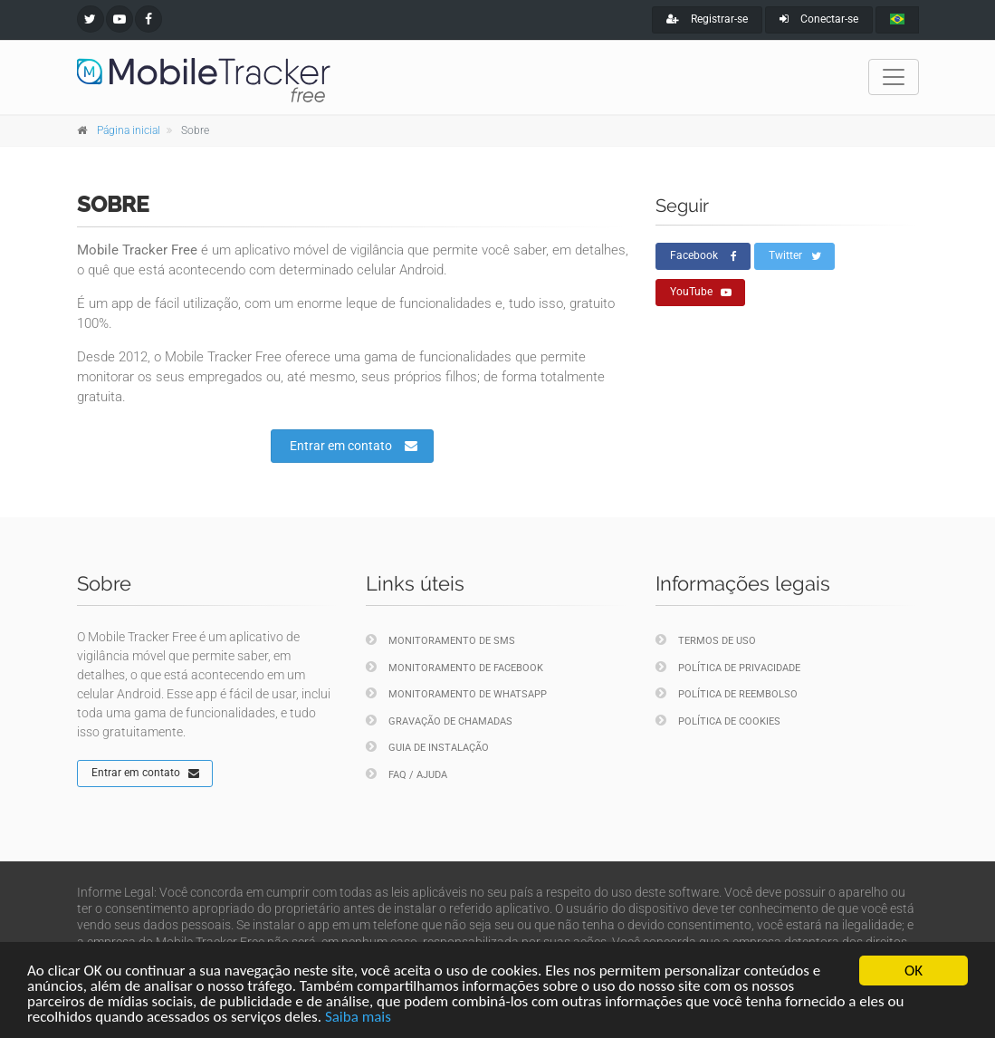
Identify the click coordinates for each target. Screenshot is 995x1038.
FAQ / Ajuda (406, 774)
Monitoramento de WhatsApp (456, 693)
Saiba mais (358, 1018)
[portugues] (897, 20)
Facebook (703, 256)
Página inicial (128, 130)
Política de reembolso (726, 693)
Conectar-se (819, 19)
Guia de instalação (427, 747)
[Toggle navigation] (893, 77)
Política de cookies (717, 720)
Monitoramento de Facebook (454, 667)
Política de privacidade (727, 667)
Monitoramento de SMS (440, 640)
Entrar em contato (353, 445)
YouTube (701, 292)
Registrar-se (707, 19)
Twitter (795, 256)
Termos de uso (705, 640)
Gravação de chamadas (439, 720)
